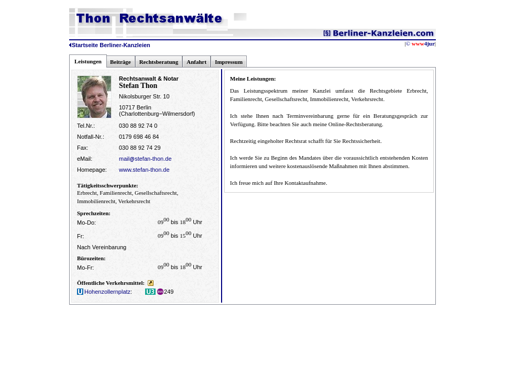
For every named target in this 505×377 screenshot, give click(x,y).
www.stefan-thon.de (144, 170)
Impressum (229, 62)
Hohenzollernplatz (103, 292)
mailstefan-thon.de (145, 159)
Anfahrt (196, 62)
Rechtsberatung (159, 62)
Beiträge (120, 62)
